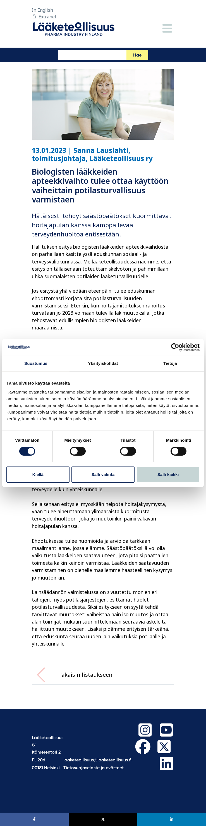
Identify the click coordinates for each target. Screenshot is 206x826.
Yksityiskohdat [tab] (103, 363)
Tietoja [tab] (170, 363)
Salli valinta (103, 474)
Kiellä (38, 474)
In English (42, 10)
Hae (137, 55)
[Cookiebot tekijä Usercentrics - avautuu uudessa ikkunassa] (175, 347)
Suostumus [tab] (35, 363)
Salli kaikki (168, 474)
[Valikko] (167, 29)
